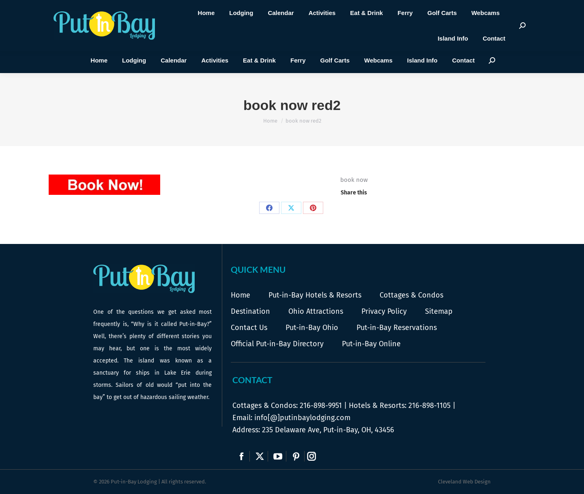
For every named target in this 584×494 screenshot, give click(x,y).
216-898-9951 (321, 405)
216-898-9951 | (203, 25)
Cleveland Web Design (464, 482)
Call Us (191, 33)
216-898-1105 (429, 405)
